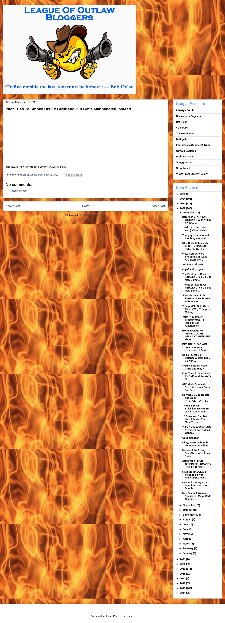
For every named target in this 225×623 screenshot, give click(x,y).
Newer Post (13, 206)
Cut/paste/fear (190, 437)
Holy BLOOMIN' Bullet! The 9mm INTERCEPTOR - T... (195, 397)
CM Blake (181, 122)
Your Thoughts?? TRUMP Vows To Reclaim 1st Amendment (193, 321)
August (187, 519)
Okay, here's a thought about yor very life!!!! (195, 444)
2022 (183, 208)
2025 (183, 194)
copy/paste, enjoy (192, 269)
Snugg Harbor (184, 162)
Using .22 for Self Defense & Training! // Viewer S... (196, 357)
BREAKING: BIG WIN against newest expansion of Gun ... (195, 347)
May (185, 534)
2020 (183, 564)
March (187, 543)
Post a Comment (18, 190)
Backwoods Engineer (188, 116)
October (188, 510)
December (189, 212)
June (186, 529)
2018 (183, 573)
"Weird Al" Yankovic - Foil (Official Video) (194, 229)
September (189, 514)
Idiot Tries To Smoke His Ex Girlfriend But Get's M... (196, 376)
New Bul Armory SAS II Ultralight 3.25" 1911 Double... (195, 485)
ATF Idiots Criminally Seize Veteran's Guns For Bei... (196, 387)
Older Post (158, 206)
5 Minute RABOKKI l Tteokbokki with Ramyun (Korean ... (194, 474)
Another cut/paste (192, 264)
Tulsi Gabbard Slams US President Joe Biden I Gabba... (196, 430)
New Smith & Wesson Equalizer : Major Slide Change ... (196, 496)
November (189, 505)
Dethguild (182, 139)
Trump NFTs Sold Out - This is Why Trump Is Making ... (196, 309)
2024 (183, 198)
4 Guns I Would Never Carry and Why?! (195, 367)
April (186, 538)
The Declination (185, 133)
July (185, 524)
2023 (183, 203)
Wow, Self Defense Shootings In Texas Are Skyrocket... (194, 256)
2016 (183, 583)
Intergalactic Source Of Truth (193, 145)
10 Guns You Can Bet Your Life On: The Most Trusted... (194, 419)
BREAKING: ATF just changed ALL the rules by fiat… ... (196, 219)
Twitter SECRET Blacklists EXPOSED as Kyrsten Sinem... (195, 408)
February (188, 548)
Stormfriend (183, 168)
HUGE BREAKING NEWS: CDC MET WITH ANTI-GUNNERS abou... (196, 335)
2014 (183, 592)
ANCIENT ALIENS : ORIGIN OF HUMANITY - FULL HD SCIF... (196, 464)
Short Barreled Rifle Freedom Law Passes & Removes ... (196, 298)
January (188, 553)
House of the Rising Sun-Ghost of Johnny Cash (196, 453)
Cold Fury (182, 127)
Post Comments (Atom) (92, 215)
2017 (183, 578)
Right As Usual (185, 156)
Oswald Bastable (186, 150)
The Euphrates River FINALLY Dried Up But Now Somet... (196, 277)
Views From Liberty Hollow (192, 174)
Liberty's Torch (185, 110)
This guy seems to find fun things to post (195, 237)
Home (86, 206)
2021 (183, 559)
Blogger (130, 616)
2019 (183, 568)
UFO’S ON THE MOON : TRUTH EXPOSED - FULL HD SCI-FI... (196, 246)
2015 (183, 588)
